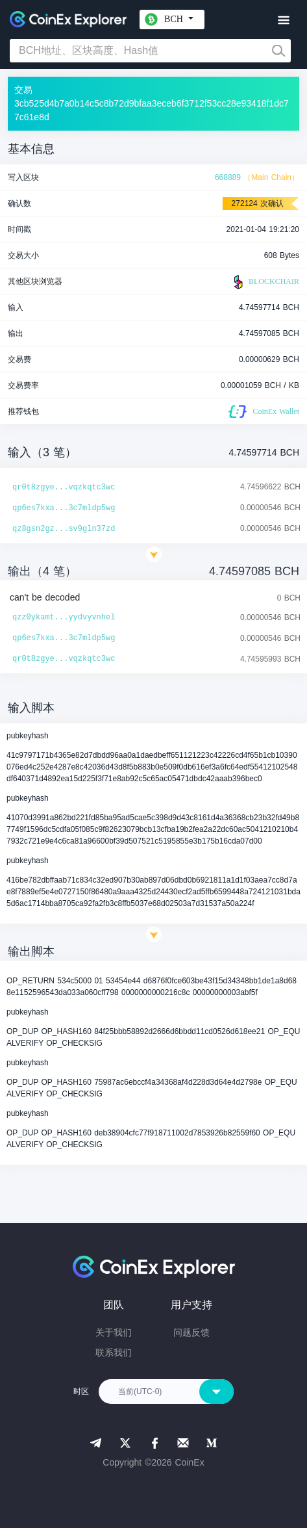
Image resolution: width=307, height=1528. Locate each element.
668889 (228, 177)
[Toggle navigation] (283, 20)
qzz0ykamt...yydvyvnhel (63, 617)
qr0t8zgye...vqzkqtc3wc (63, 487)
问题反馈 (191, 1332)
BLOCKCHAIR (264, 282)
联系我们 (113, 1352)
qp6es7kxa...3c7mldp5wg (63, 508)
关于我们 (113, 1332)
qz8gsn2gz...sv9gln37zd (63, 529)
